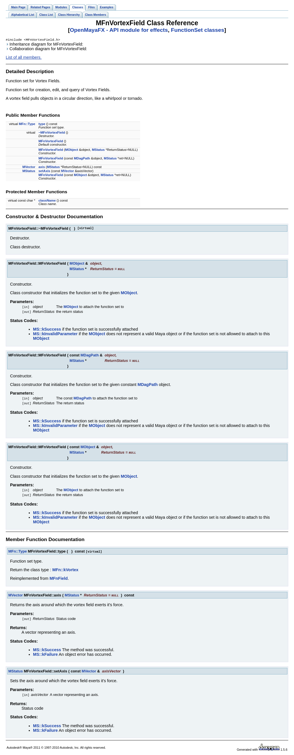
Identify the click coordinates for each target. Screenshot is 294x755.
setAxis (44, 171)
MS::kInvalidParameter (55, 334)
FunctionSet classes (197, 30)
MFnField (59, 579)
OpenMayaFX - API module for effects (119, 30)
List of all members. (24, 58)
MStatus (98, 150)
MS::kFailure (45, 655)
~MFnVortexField (51, 133)
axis (41, 167)
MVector (28, 167)
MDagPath (82, 159)
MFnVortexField (50, 141)
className (47, 201)
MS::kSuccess (47, 329)
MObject (71, 150)
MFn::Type (27, 124)
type (41, 124)
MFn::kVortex (65, 570)
